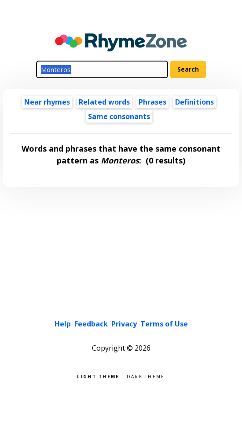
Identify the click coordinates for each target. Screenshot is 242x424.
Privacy (124, 324)
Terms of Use (164, 324)
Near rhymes (47, 102)
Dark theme (146, 376)
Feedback (91, 324)
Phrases (152, 102)
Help (63, 324)
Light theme (98, 376)
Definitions (194, 102)
